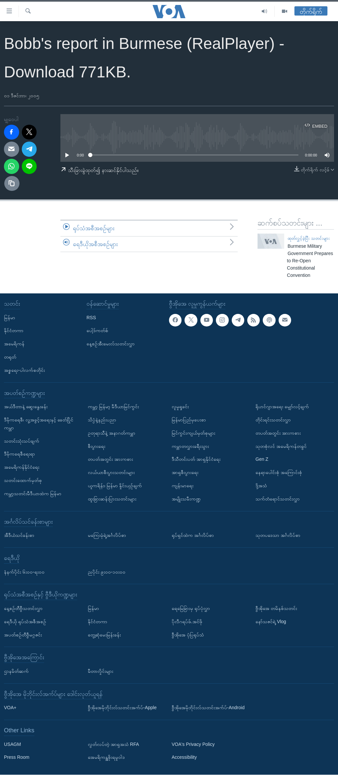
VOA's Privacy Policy (193, 744)
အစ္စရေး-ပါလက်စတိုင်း (24, 370)
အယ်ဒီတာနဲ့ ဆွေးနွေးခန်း (26, 406)
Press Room (16, 757)
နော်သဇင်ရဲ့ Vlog (270, 621)
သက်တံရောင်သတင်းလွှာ (277, 498)
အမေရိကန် (14, 343)
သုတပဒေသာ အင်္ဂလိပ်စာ (277, 535)
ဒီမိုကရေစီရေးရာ (19, 454)
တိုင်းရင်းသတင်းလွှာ (273, 419)
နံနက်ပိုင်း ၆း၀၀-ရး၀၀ (24, 572)
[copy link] (11, 183)
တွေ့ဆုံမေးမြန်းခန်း (104, 634)
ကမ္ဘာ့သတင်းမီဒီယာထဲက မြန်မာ (32, 493)
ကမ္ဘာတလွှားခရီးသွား (190, 446)
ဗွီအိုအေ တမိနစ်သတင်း (276, 608)
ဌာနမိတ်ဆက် (16, 671)
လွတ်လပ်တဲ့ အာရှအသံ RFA (113, 744)
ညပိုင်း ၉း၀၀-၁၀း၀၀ (106, 572)
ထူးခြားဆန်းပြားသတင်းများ (112, 498)
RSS (91, 317)
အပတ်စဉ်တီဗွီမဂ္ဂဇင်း (23, 634)
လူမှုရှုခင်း (180, 406)
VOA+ (10, 707)
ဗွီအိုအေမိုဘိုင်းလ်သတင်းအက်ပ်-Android (208, 707)
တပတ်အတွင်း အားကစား (110, 459)
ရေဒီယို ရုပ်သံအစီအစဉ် (25, 621)
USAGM (12, 744)
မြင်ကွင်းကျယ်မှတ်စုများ (193, 433)
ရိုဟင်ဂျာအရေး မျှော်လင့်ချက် (282, 406)
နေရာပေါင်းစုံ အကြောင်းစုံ (278, 472)
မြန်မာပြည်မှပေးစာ (189, 419)
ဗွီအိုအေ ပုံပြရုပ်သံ (188, 634)
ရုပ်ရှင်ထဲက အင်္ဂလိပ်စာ (193, 535)
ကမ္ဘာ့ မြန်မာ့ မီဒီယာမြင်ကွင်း (113, 406)
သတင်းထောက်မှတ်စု (23, 480)
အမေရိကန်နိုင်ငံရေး (21, 467)
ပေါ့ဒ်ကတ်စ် (97, 330)
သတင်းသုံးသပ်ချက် (21, 441)
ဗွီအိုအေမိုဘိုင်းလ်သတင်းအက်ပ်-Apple (122, 707)
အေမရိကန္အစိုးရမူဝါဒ (106, 757)
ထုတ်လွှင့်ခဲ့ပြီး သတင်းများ (308, 238)
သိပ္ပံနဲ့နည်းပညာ (102, 419)
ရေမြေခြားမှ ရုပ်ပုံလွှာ (191, 608)
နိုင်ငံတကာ (13, 330)
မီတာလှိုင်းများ (100, 671)
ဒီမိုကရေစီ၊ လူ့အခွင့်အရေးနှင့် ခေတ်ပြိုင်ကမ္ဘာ (38, 423)
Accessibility (184, 757)
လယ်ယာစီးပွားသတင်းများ (111, 472)
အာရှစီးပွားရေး (185, 472)
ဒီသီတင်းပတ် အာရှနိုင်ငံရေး (196, 459)
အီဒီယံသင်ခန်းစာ (19, 535)
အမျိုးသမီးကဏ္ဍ (186, 498)
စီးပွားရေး (96, 446)
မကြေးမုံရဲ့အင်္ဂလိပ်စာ (107, 535)
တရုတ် (10, 357)
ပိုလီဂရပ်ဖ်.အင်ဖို (187, 621)
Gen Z (261, 459)
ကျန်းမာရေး (182, 485)
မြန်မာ (9, 317)
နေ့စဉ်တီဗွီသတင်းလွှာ (23, 608)
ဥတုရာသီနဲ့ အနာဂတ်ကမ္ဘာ (111, 433)
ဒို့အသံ (261, 485)
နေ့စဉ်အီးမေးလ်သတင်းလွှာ (110, 343)
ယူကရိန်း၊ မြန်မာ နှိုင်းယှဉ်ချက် (115, 485)
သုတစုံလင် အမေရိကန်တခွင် (281, 446)
